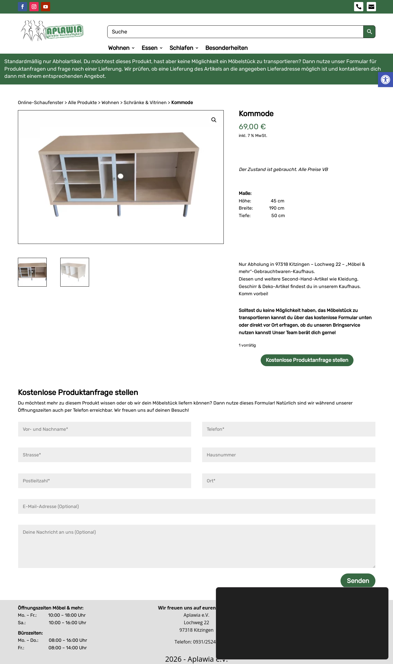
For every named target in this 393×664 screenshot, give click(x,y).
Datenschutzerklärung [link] (243, 624)
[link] (385, 79)
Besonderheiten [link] (226, 48)
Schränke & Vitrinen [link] (145, 102)
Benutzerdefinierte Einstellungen (341, 642)
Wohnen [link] (118, 48)
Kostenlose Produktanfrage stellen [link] (307, 360)
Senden (358, 581)
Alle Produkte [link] (82, 102)
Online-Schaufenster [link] (40, 102)
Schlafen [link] (181, 48)
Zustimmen (341, 618)
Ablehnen (341, 630)
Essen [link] (149, 48)
